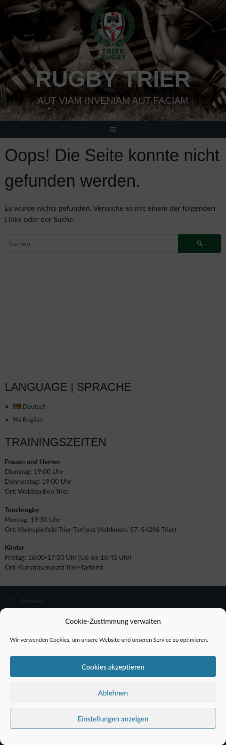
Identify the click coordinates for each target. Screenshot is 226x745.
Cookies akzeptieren (113, 666)
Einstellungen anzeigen (113, 718)
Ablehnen (113, 692)
